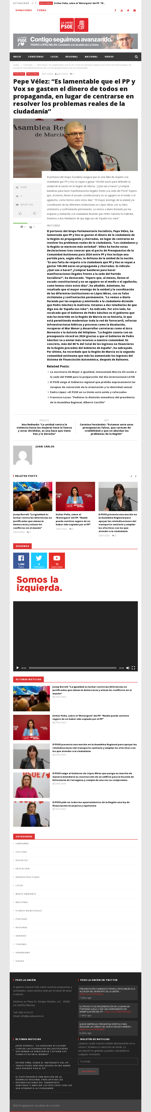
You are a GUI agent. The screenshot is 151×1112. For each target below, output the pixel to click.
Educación (23, 868)
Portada (27, 65)
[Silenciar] (128, 668)
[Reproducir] (17, 668)
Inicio (17, 56)
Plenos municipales (29, 910)
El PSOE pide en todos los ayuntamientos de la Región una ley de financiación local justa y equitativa (91, 804)
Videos (109, 56)
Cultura (21, 851)
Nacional (46, 3)
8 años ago (85, 1033)
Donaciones (24, 10)
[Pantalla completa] (133, 668)
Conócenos (36, 56)
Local (55, 56)
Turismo (21, 944)
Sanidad (21, 935)
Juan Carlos (62, 74)
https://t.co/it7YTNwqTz (91, 994)
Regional (71, 56)
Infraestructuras (27, 877)
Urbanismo (23, 952)
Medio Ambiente (26, 894)
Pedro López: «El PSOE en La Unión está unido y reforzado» (88, 392)
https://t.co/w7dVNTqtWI (92, 1029)
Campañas (22, 843)
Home (16, 65)
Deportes (22, 860)
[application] (75, 636)
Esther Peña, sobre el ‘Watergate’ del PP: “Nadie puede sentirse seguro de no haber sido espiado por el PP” (80, 3)
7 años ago (85, 997)
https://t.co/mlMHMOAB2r (118, 1011)
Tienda (41, 10)
